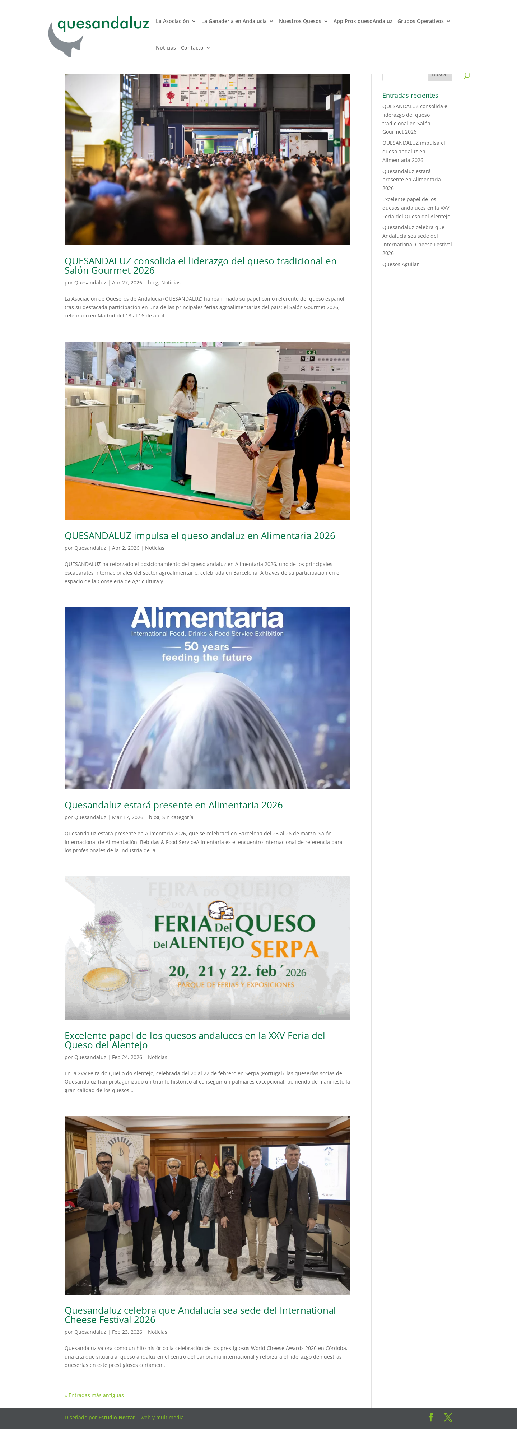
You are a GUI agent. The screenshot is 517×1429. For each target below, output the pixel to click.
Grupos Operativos (420, 21)
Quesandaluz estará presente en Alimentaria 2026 (174, 804)
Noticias (166, 48)
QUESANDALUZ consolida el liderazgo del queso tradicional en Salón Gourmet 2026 (201, 265)
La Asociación (172, 21)
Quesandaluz (90, 282)
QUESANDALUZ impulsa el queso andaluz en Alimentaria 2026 (200, 535)
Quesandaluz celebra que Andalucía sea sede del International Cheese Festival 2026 (200, 1315)
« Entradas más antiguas (94, 1395)
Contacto (192, 48)
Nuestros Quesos (300, 21)
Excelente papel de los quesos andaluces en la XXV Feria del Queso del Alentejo (195, 1040)
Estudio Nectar (116, 1417)
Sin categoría (178, 817)
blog (153, 282)
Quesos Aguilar (400, 264)
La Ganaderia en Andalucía (234, 21)
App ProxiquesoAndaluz (363, 21)
